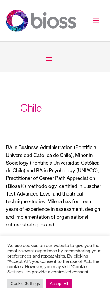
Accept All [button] (59, 283)
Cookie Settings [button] (25, 283)
